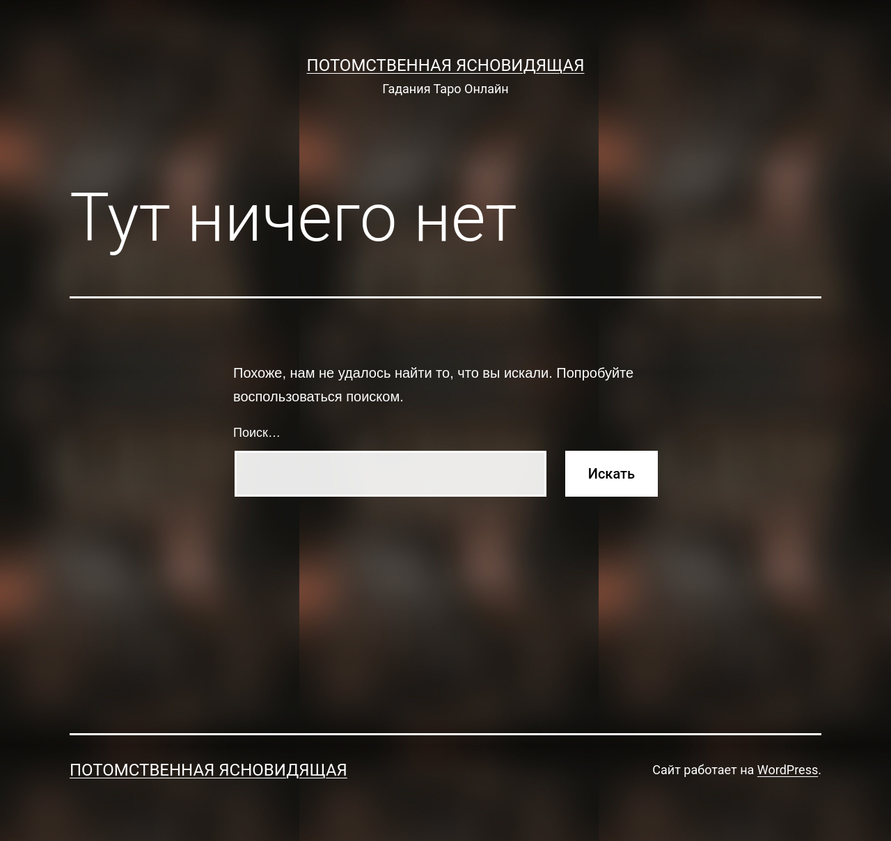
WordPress (787, 769)
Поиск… (257, 433)
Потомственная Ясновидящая (446, 65)
